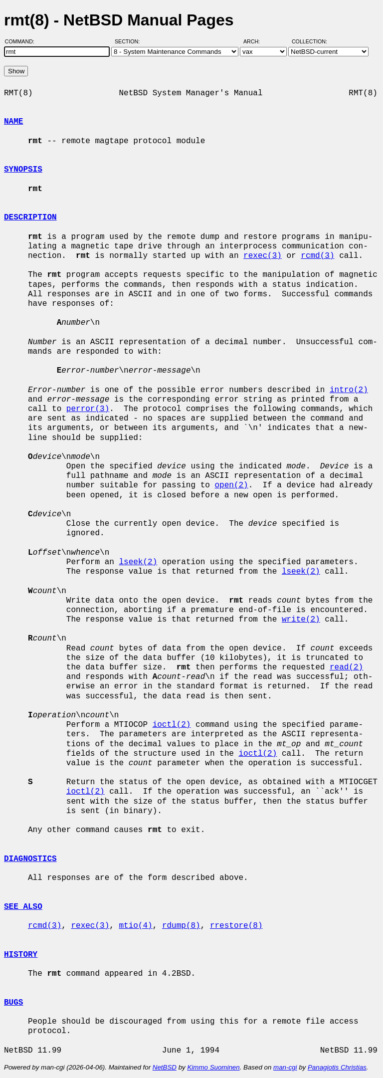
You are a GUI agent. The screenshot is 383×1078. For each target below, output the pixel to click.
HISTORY (20, 954)
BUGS (13, 1002)
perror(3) (87, 409)
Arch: (256, 41)
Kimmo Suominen (213, 1067)
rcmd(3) (317, 255)
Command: (22, 41)
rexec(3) (262, 255)
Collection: (309, 41)
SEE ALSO (23, 906)
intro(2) (349, 390)
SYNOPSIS (23, 169)
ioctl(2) (172, 724)
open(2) (231, 485)
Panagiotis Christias (337, 1067)
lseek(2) (138, 562)
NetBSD (165, 1067)
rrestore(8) (236, 925)
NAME (13, 121)
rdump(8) (181, 925)
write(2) (301, 619)
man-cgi (285, 1067)
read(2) (346, 667)
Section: (129, 41)
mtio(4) (135, 925)
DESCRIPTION (30, 217)
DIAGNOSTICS (30, 859)
